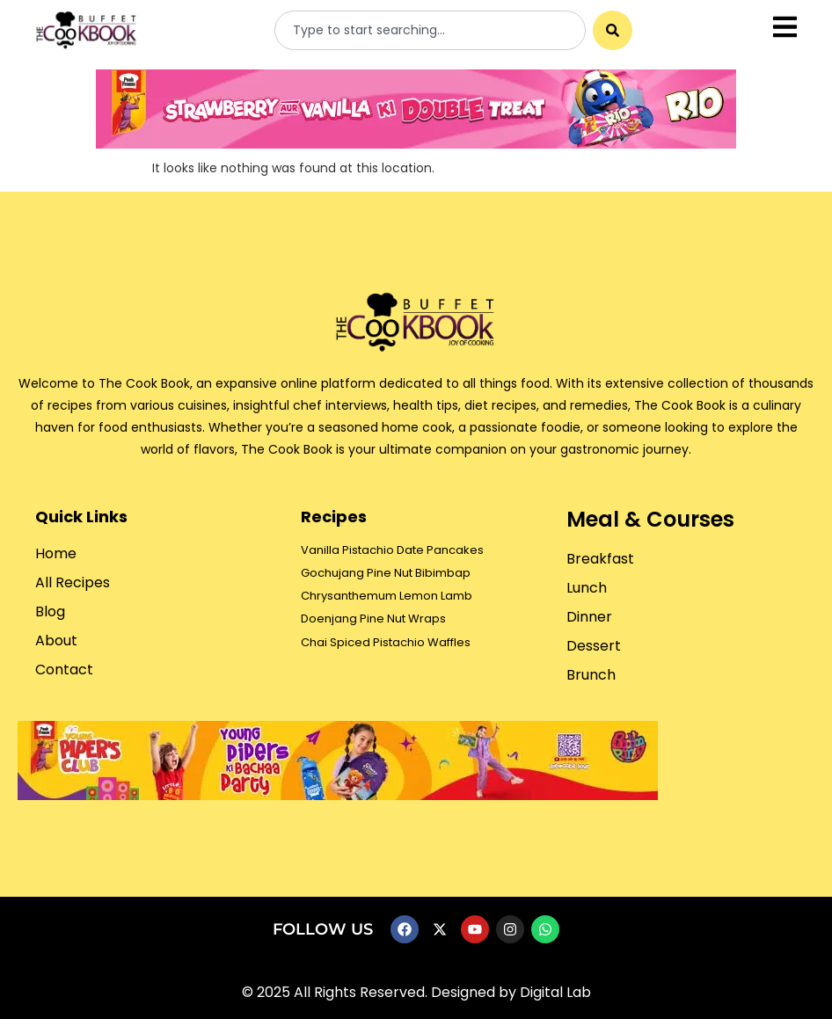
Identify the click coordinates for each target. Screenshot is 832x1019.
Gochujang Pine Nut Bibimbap (386, 572)
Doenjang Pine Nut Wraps (373, 618)
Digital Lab (555, 992)
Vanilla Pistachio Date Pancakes (392, 550)
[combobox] (429, 30)
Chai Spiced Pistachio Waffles (386, 642)
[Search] (612, 30)
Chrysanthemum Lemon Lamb (386, 595)
